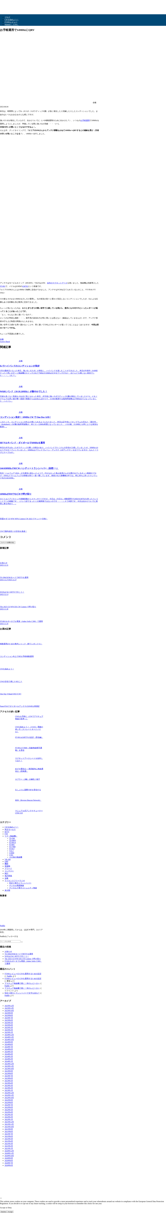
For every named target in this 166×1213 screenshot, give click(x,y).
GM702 (25, 286)
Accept (10, 1212)
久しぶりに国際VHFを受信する (28, 790)
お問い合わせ (10, 1189)
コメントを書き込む (7, 542)
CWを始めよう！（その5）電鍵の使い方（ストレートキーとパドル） (29, 729)
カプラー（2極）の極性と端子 (27, 779)
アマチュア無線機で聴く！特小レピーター (22, 983)
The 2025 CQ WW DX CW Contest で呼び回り (23, 959)
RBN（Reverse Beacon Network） (28, 800)
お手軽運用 (85, 120)
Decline (3, 1212)
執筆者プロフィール (13, 1186)
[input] (10, 941)
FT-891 (2, 286)
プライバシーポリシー (14, 1191)
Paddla (2, 926)
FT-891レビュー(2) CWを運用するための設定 (23, 974)
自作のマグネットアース (57, 283)
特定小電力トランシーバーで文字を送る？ (22, 993)
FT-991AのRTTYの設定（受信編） (29, 737)
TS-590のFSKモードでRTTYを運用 (19, 954)
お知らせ (8, 951)
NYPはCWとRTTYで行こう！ (17, 956)
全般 (2, 339)
